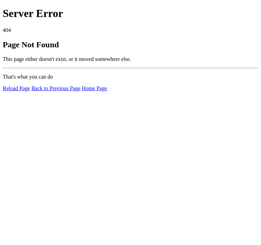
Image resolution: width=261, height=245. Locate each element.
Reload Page (16, 88)
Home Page (94, 88)
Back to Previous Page (55, 88)
